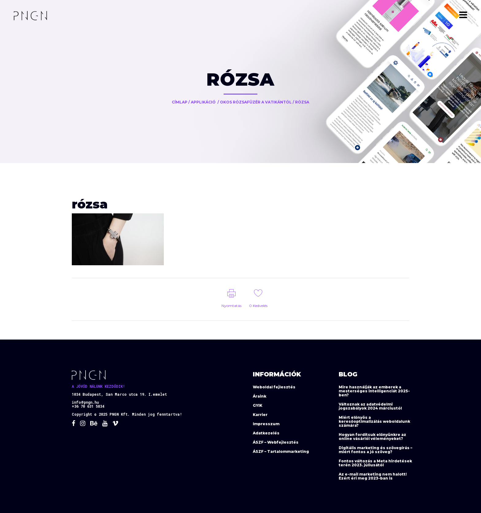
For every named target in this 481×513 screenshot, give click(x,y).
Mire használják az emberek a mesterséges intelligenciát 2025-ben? (374, 391)
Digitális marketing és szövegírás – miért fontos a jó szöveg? (375, 450)
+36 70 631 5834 (88, 406)
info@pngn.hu (85, 402)
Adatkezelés (266, 433)
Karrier (260, 415)
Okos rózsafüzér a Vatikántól (256, 102)
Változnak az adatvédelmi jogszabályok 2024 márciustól (370, 406)
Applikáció (203, 102)
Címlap (179, 102)
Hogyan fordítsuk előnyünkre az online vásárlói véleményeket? (372, 437)
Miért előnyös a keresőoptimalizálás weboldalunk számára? (374, 421)
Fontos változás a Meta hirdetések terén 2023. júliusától (375, 463)
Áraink (259, 396)
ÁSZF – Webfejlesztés (275, 442)
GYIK (257, 405)
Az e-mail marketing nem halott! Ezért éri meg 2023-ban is (373, 476)
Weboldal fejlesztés (274, 387)
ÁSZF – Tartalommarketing (281, 451)
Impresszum (266, 424)
